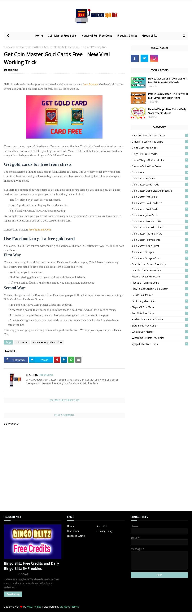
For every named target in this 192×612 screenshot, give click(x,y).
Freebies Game (76, 535)
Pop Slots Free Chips (160, 313)
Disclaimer (73, 531)
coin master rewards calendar (160, 227)
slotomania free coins (160, 325)
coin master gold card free (27, 47)
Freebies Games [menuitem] (127, 35)
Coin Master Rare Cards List (160, 221)
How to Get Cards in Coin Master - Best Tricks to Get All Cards (167, 80)
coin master (22, 342)
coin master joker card (160, 215)
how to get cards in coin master (160, 288)
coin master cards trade (160, 184)
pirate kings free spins (160, 301)
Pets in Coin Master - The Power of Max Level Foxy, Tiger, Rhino (168, 95)
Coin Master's (90, 84)
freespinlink (11, 69)
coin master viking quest (160, 246)
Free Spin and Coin (40, 229)
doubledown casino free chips (160, 264)
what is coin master (160, 331)
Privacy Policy (105, 531)
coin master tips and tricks (160, 233)
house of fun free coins (160, 282)
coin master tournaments (160, 239)
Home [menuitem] (39, 35)
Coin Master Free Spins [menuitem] (62, 35)
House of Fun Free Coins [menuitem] (96, 35)
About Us (102, 526)
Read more (13, 594)
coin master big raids (160, 178)
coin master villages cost (160, 258)
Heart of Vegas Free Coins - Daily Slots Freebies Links (167, 111)
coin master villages (160, 252)
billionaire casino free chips (160, 141)
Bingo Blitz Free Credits (160, 154)
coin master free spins (160, 197)
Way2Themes (34, 606)
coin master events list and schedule (160, 190)
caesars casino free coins (160, 166)
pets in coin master (160, 295)
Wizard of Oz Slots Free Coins (160, 338)
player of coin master (160, 307)
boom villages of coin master (160, 160)
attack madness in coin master (160, 135)
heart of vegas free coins (160, 276)
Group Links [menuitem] (149, 35)
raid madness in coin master (160, 319)
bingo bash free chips (160, 147)
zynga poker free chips (160, 344)
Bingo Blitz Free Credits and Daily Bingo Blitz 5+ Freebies (31, 566)
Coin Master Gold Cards (160, 209)
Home (7, 47)
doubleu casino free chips (160, 270)
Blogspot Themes (69, 606)
